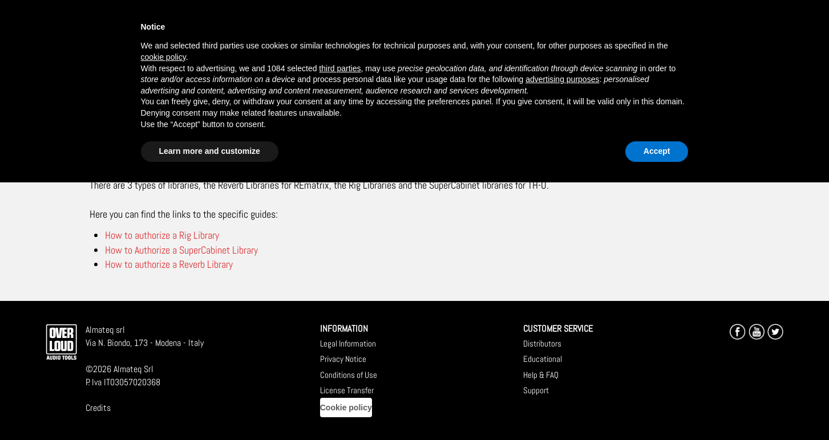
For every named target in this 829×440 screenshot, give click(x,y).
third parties (340, 68)
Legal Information (348, 343)
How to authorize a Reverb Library (169, 264)
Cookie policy (346, 407)
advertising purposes (562, 79)
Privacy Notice (343, 358)
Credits (98, 408)
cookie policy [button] (163, 57)
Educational (542, 358)
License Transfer (347, 390)
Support (536, 390)
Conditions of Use (348, 374)
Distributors (542, 343)
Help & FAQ (541, 374)
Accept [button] (657, 151)
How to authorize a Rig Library (162, 235)
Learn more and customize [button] (209, 151)
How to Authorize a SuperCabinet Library (181, 249)
